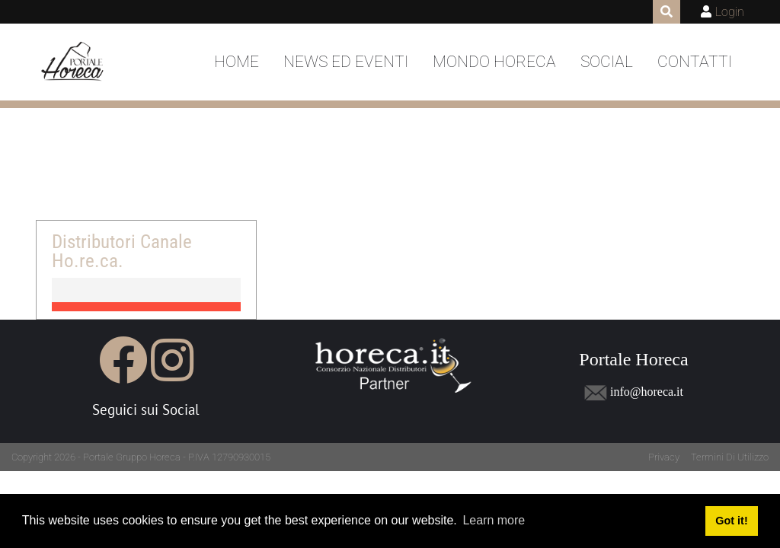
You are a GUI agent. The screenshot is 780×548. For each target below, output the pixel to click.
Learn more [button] (493, 520)
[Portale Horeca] (73, 62)
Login (729, 12)
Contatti (694, 62)
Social (606, 62)
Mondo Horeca (494, 62)
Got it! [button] (731, 521)
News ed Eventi (345, 62)
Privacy (663, 457)
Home (236, 62)
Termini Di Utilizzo (730, 457)
